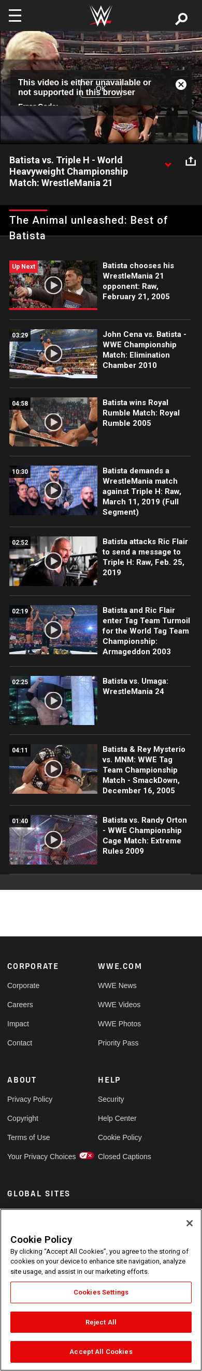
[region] (101, 1290)
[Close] (189, 1223)
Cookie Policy (120, 1137)
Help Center (117, 1118)
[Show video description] (167, 160)
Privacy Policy (29, 1099)
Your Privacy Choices (30, 1156)
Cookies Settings (101, 1292)
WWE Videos (119, 1004)
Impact (18, 1024)
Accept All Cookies (100, 1351)
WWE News (117, 985)
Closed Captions (120, 1156)
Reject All (101, 1322)
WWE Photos (119, 1024)
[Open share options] (190, 160)
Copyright (22, 1118)
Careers (20, 1004)
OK (101, 88)
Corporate (23, 985)
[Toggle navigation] (15, 15)
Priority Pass (118, 1043)
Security (111, 1099)
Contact (19, 1043)
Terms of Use (28, 1137)
